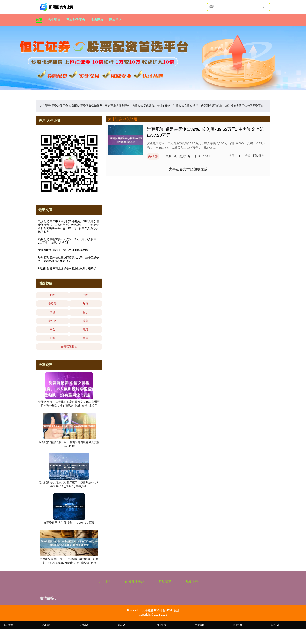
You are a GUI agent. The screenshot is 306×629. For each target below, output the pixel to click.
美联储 (52, 303)
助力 (85, 320)
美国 (85, 337)
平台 (52, 329)
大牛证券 (54, 19)
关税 (52, 312)
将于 (85, 312)
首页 (39, 19)
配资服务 (115, 19)
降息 (85, 329)
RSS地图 (159, 610)
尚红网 (52, 320)
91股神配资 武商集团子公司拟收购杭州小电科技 (67, 268)
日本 (52, 337)
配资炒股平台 (75, 19)
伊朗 (85, 295)
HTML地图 (172, 610)
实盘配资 (97, 19)
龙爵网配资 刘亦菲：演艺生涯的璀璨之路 (63, 250)
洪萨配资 (153, 156)
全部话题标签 (69, 346)
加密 (85, 303)
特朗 (52, 295)
